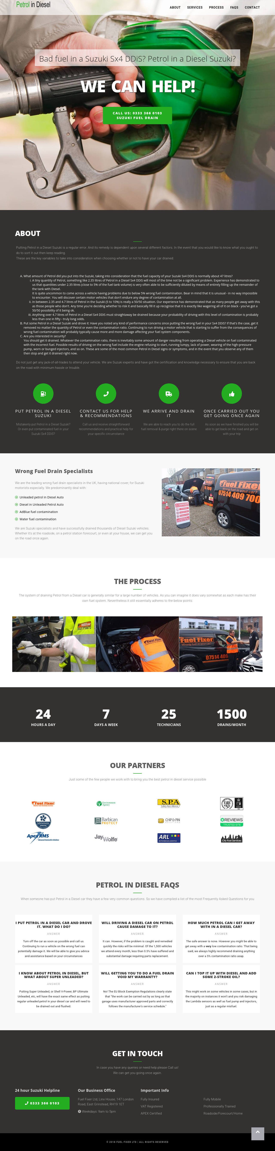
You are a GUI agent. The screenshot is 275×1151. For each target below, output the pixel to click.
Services (195, 8)
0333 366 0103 (42, 1103)
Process (216, 8)
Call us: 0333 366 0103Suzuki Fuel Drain (137, 115)
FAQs (234, 8)
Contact (252, 8)
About (175, 8)
